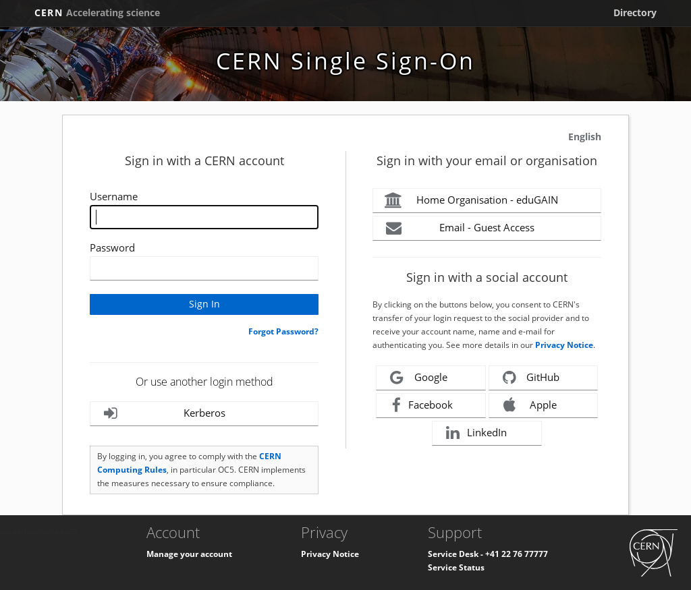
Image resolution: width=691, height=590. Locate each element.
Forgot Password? (283, 331)
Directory (635, 12)
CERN (97, 12)
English (584, 136)
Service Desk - (456, 554)
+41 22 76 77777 (516, 554)
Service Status (456, 567)
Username (114, 196)
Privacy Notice (564, 345)
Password (112, 247)
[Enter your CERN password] (204, 268)
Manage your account (189, 554)
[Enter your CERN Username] (204, 217)
